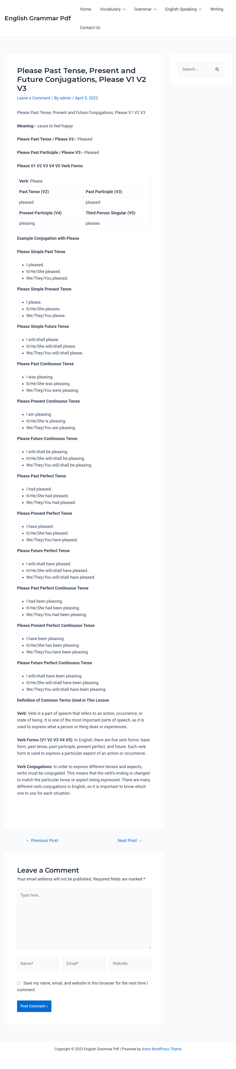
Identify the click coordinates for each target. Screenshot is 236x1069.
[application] (122, 9)
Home (85, 9)
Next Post (130, 840)
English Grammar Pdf (38, 18)
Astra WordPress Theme (161, 1049)
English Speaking (181, 9)
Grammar (144, 9)
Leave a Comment (33, 98)
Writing (214, 9)
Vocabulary (111, 9)
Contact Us (90, 27)
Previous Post (42, 840)
